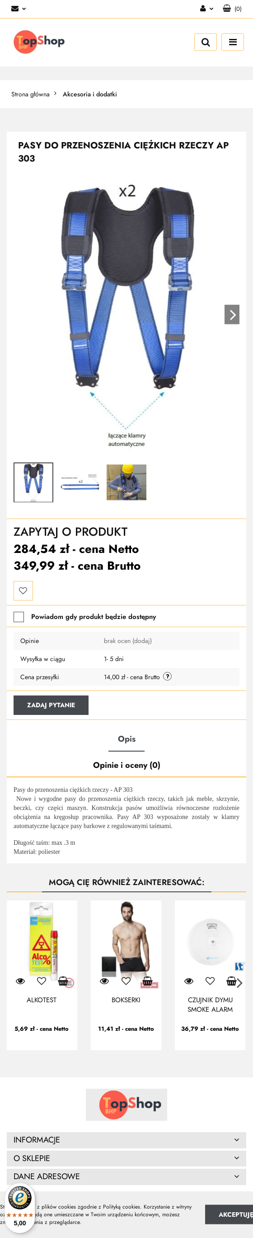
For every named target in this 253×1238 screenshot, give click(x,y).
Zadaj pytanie (51, 704)
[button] (232, 9)
